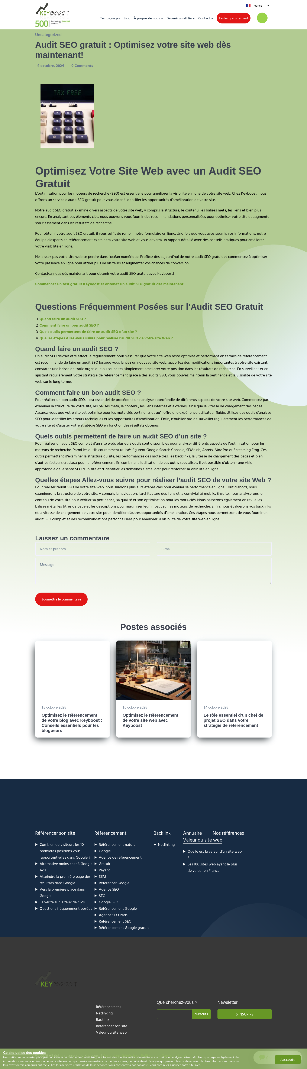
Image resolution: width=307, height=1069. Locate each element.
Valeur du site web (202, 839)
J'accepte (287, 1059)
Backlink (162, 833)
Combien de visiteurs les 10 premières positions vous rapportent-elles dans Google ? (65, 851)
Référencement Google (118, 908)
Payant (104, 870)
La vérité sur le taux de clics (62, 902)
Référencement (110, 833)
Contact (204, 18)
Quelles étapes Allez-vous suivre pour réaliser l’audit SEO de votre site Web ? (106, 338)
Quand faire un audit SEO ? (62, 319)
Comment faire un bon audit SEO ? (69, 325)
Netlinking (166, 844)
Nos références (228, 833)
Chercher (201, 1014)
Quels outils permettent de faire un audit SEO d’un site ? (88, 331)
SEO (102, 895)
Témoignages (110, 18)
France (257, 5)
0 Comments (82, 65)
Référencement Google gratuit (124, 927)
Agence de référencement (120, 857)
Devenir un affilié (179, 18)
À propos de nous (147, 18)
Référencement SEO (115, 921)
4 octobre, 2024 (51, 65)
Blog (127, 18)
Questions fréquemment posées (66, 908)
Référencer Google (114, 883)
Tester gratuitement (233, 18)
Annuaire (192, 833)
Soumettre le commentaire (61, 599)
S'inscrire (244, 1014)
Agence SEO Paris (113, 915)
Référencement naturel (118, 844)
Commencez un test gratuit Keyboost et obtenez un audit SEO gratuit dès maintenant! (109, 284)
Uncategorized (48, 35)
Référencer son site (55, 833)
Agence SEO (109, 889)
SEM (102, 876)
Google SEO (108, 902)
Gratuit (104, 863)
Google (105, 851)
